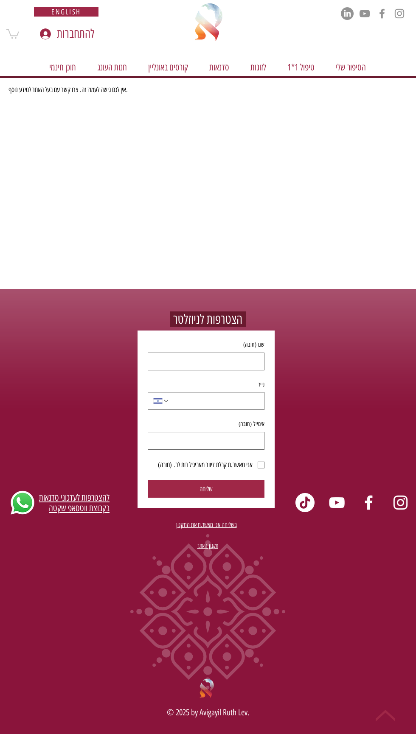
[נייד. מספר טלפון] (214, 400)
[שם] (208, 361)
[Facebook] (382, 13)
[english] (66, 12)
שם (253, 345)
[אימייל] (208, 440)
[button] (12, 33)
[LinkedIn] (347, 13)
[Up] (385, 716)
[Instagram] (399, 13)
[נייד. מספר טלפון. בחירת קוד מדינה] (161, 401)
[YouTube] (364, 13)
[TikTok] (305, 502)
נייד (261, 384)
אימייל (251, 424)
